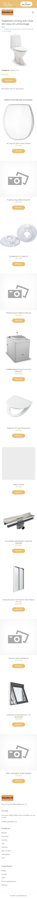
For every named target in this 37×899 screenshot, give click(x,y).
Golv (3, 843)
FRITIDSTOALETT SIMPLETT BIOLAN (18, 313)
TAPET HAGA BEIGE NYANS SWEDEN (18, 773)
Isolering (4, 847)
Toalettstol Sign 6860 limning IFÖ (18, 200)
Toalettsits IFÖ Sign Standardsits (18, 428)
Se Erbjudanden (26, 3)
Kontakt (4, 874)
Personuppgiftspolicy (8, 881)
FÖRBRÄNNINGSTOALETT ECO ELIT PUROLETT (18, 370)
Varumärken (5, 854)
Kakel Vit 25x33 (18, 485)
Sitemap (4, 885)
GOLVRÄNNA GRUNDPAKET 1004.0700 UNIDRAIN (18, 542)
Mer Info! (9, 80)
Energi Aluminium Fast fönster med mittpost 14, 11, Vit (18, 601)
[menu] (33, 12)
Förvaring (4, 836)
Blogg (3, 870)
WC (17, 70)
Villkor (3, 878)
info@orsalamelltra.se (9, 822)
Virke (3, 858)
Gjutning (4, 840)
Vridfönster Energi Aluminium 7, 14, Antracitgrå (18, 716)
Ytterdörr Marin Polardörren (18, 658)
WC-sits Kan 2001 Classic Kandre (18, 143)
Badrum (13, 70)
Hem (3, 27)
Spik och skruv (6, 851)
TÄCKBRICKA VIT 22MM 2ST (18, 256)
